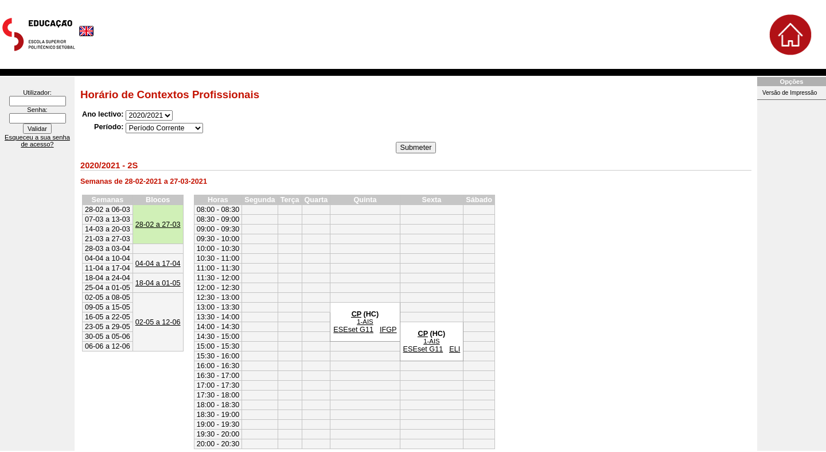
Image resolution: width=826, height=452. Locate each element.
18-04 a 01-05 (158, 283)
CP (356, 314)
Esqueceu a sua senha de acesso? (37, 141)
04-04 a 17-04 (158, 264)
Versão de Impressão (789, 93)
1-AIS (365, 321)
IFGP (388, 330)
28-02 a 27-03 (158, 225)
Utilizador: (37, 92)
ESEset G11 (353, 330)
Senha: (37, 109)
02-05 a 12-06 (158, 322)
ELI (454, 349)
